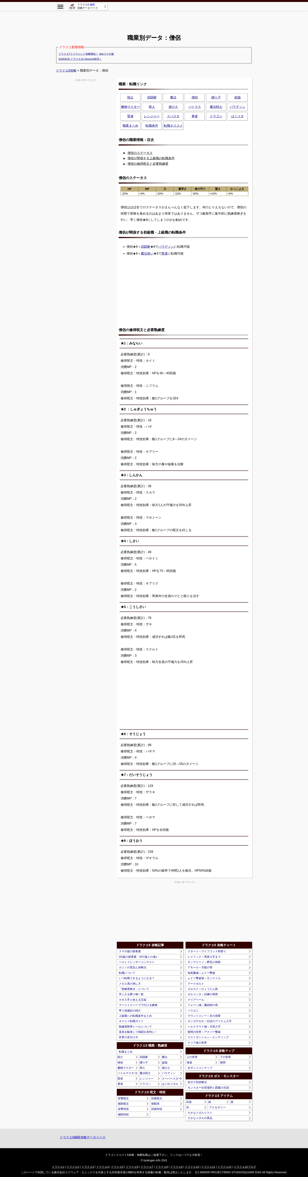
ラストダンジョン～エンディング (208, 1037)
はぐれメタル (170, 1083)
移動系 (155, 1103)
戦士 (120, 1057)
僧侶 (120, 1062)
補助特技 (123, 1114)
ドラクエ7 (147, 1166)
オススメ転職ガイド (131, 1021)
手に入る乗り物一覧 (131, 994)
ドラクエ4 (102, 1166)
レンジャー (146, 1078)
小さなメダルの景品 (200, 1118)
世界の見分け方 (128, 1037)
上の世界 (192, 1057)
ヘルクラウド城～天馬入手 (204, 1026)
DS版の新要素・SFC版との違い (138, 956)
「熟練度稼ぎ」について (134, 988)
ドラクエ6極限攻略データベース (82, 1137)
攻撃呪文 (123, 1098)
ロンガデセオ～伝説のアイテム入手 (210, 1021)
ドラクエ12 (224, 1166)
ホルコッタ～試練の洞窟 (203, 994)
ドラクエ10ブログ (245, 1166)
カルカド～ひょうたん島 (203, 988)
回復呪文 (156, 1098)
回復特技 (156, 1109)
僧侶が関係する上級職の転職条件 (151, 158)
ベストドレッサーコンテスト (137, 962)
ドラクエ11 (208, 1166)
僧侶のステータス (140, 153)
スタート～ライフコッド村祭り (207, 951)
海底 (189, 1062)
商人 (142, 1067)
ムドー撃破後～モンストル (204, 978)
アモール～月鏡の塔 (200, 967)
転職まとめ (126, 1051)
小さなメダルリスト (200, 1112)
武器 (189, 1101)
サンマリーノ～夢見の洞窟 (204, 962)
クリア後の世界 (197, 1042)
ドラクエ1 (58, 1166)
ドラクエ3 (88, 1166)
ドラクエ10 (192, 1166)
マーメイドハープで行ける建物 (138, 1005)
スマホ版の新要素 (130, 951)
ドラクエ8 (161, 1166)
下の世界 (225, 1057)
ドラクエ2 (73, 1166)
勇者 (120, 1083)
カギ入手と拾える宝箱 (132, 999)
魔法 (164, 1057)
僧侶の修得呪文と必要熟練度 (147, 163)
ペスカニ (193, 1010)
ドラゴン (145, 1083)
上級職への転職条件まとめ (135, 1015)
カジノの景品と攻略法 (132, 967)
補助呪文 (123, 1103)
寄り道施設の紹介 (130, 1010)
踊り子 (144, 1062)
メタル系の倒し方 (130, 983)
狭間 (223, 1062)
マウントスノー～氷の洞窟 (204, 1015)
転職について (127, 972)
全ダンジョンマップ (200, 1067)
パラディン (166, 246)
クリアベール (196, 999)
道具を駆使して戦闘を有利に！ (138, 1031)
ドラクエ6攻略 (66, 70)
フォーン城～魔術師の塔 (203, 1005)
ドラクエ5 (117, 1166)
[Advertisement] (154, 19)
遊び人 (166, 1067)
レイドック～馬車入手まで (204, 956)
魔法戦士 (145, 1073)
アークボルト (196, 983)
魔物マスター (125, 1067)
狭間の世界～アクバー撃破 (204, 1031)
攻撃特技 (123, 1109)
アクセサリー (217, 1107)
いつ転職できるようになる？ (137, 978)
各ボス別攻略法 (197, 1082)
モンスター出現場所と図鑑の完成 (208, 1087)
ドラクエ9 (176, 1166)
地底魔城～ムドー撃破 (201, 972)
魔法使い (147, 253)
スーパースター (171, 1078)
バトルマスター (127, 1073)
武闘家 (145, 246)
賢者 (164, 253)
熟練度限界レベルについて (135, 1026)
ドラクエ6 (132, 1166)
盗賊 (164, 1062)
